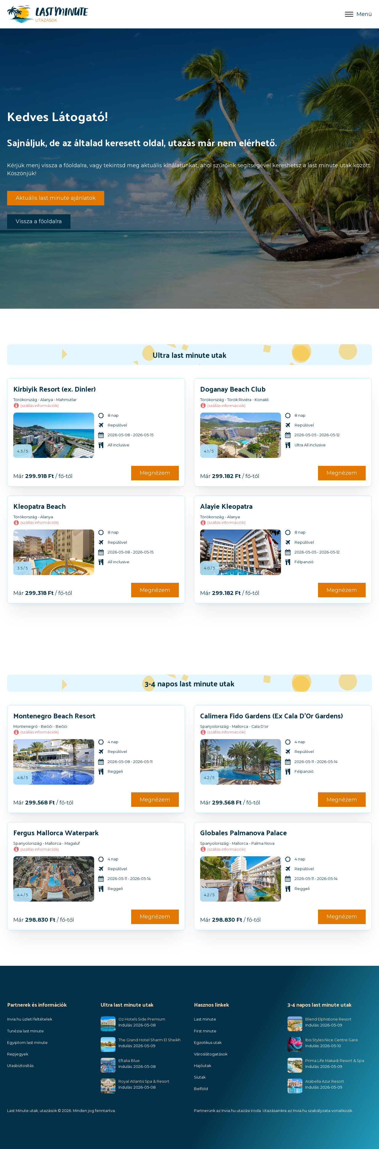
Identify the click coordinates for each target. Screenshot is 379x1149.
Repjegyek (17, 1054)
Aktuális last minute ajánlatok (56, 198)
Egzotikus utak (207, 1042)
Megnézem (155, 473)
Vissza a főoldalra (39, 221)
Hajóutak (202, 1065)
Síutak (199, 1077)
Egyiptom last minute (27, 1042)
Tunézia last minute (25, 1031)
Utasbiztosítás (20, 1065)
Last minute (205, 1019)
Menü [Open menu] (358, 14)
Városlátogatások (210, 1054)
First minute (205, 1031)
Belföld (201, 1089)
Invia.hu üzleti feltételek (29, 1019)
